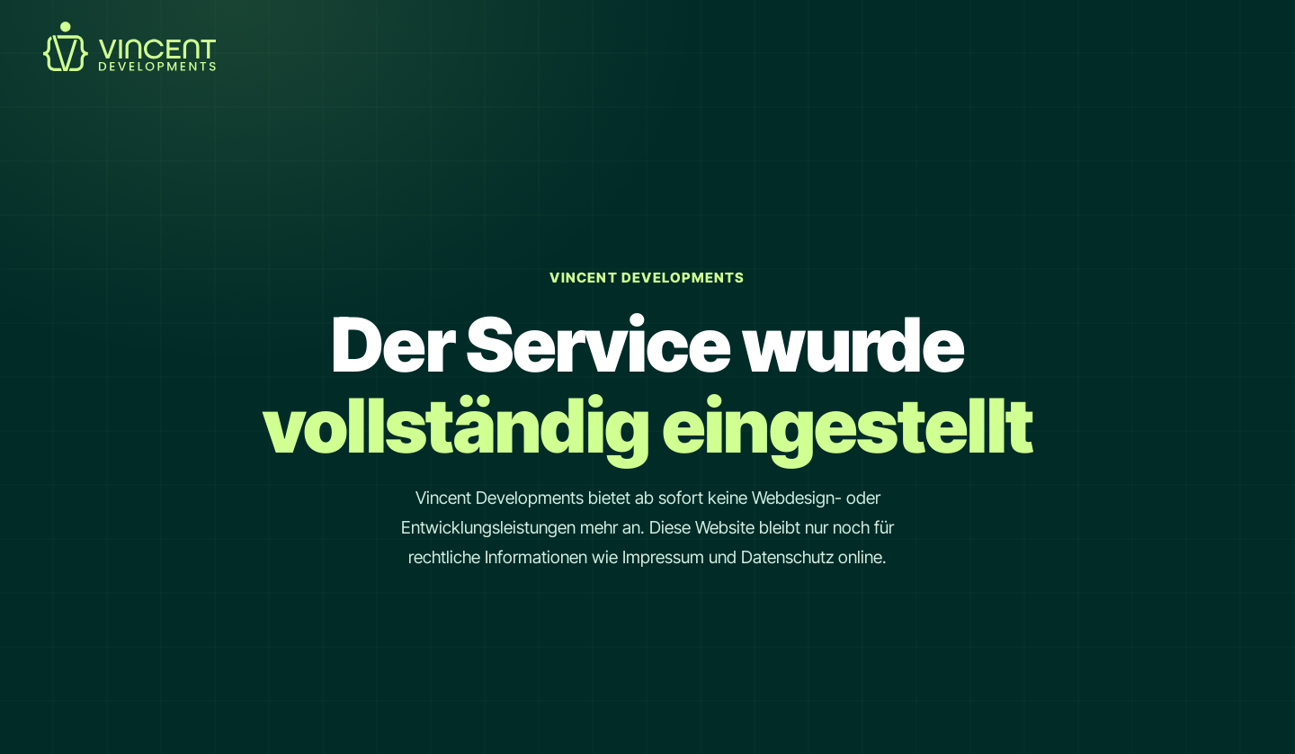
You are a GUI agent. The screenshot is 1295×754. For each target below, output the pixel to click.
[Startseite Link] (129, 66)
